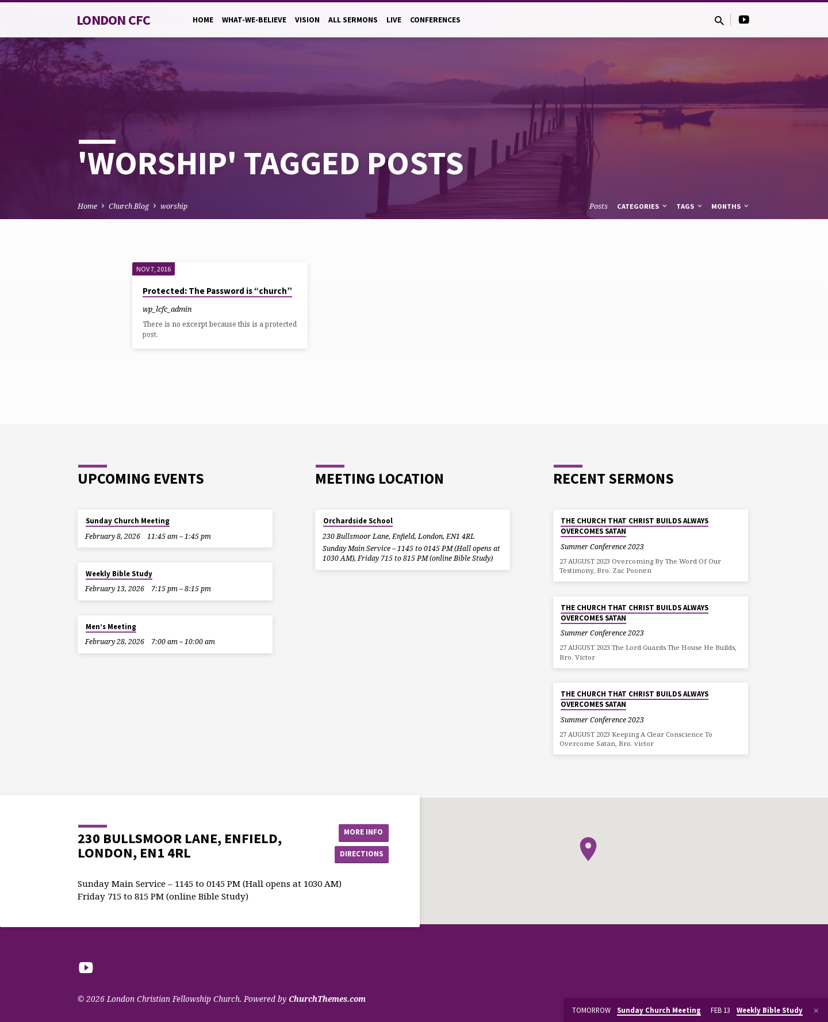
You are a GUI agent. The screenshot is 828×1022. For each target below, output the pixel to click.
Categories (643, 206)
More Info (359, 831)
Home (203, 20)
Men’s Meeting (111, 626)
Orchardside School (358, 521)
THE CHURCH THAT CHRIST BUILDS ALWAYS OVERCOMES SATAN (634, 526)
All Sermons (353, 20)
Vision (307, 20)
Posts (598, 206)
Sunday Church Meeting (128, 521)
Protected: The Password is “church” (217, 290)
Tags (690, 206)
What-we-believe (254, 20)
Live (393, 20)
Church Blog (129, 206)
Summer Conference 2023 (602, 547)
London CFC (113, 20)
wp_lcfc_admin (167, 309)
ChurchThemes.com (327, 998)
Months (730, 206)
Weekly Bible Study (119, 574)
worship (173, 206)
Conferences (435, 20)
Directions (360, 854)
